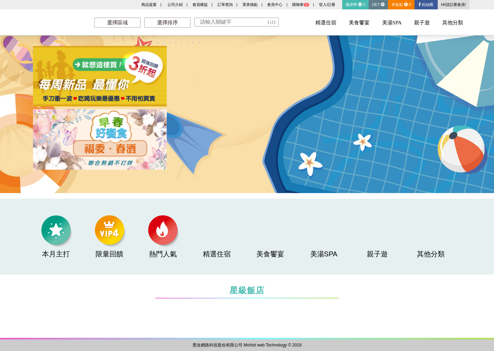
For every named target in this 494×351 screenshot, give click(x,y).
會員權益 (200, 4)
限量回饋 (109, 236)
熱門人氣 (163, 236)
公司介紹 (175, 4)
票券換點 (250, 4)
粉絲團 (426, 4)
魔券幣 (355, 4)
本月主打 (56, 236)
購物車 (300, 4)
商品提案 (149, 4)
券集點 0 (401, 4)
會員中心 (274, 4)
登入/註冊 (327, 4)
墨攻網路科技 (56, 21)
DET (378, 4)
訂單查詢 (225, 4)
